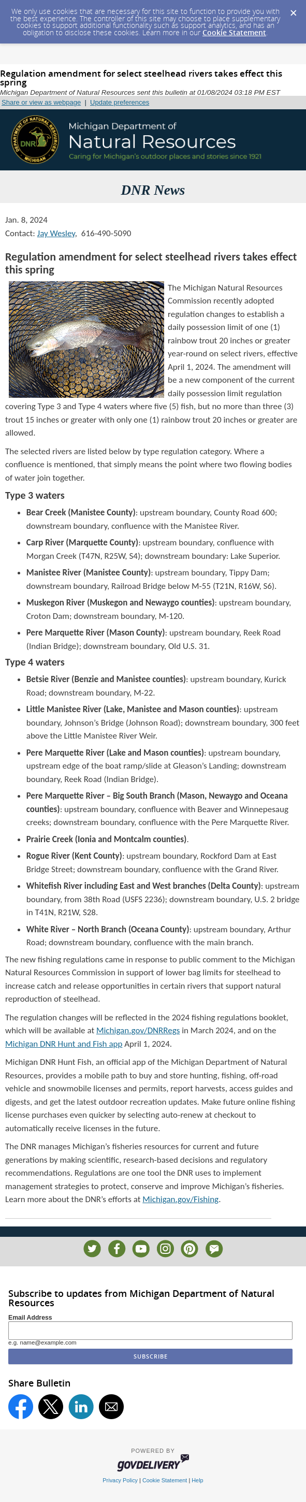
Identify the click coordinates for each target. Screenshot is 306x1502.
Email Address (30, 1317)
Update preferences (119, 102)
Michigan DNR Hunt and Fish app (63, 1043)
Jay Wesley (56, 233)
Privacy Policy (120, 1480)
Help (197, 1480)
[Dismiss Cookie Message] (293, 10)
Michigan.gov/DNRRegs (138, 1030)
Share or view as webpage (41, 102)
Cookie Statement (234, 32)
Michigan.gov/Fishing (180, 1199)
